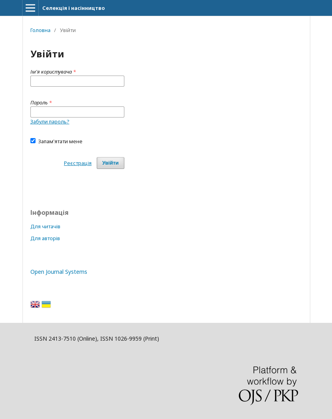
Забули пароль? (49, 121)
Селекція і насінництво (73, 7)
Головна (40, 30)
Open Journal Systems (58, 271)
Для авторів (45, 238)
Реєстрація (78, 163)
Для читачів (45, 226)
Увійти (110, 163)
